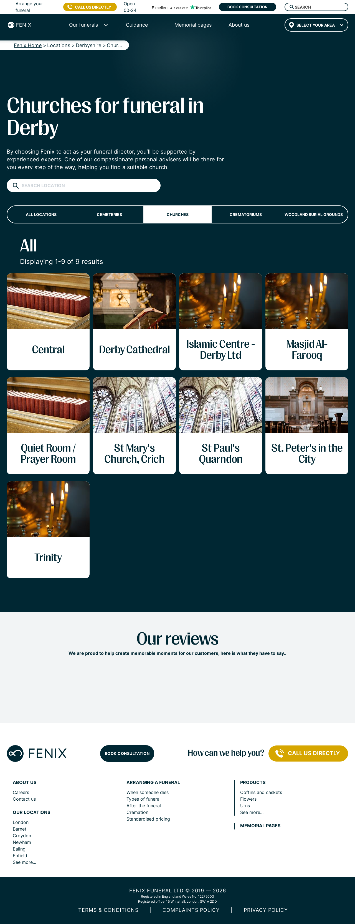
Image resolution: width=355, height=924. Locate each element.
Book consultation (247, 7)
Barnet (19, 829)
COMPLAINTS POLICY (191, 910)
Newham (22, 842)
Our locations (31, 812)
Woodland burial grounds (314, 214)
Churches (178, 214)
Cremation (137, 812)
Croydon (22, 835)
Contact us (24, 799)
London (21, 822)
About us (24, 782)
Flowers (248, 799)
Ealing (19, 849)
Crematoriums (246, 214)
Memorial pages (260, 825)
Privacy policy (266, 910)
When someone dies (147, 792)
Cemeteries (109, 214)
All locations (41, 214)
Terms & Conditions (108, 910)
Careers (21, 792)
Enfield (20, 855)
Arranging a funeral (153, 782)
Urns (245, 805)
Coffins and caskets (261, 792)
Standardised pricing (148, 819)
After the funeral (143, 805)
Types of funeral (143, 799)
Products (252, 782)
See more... (24, 862)
